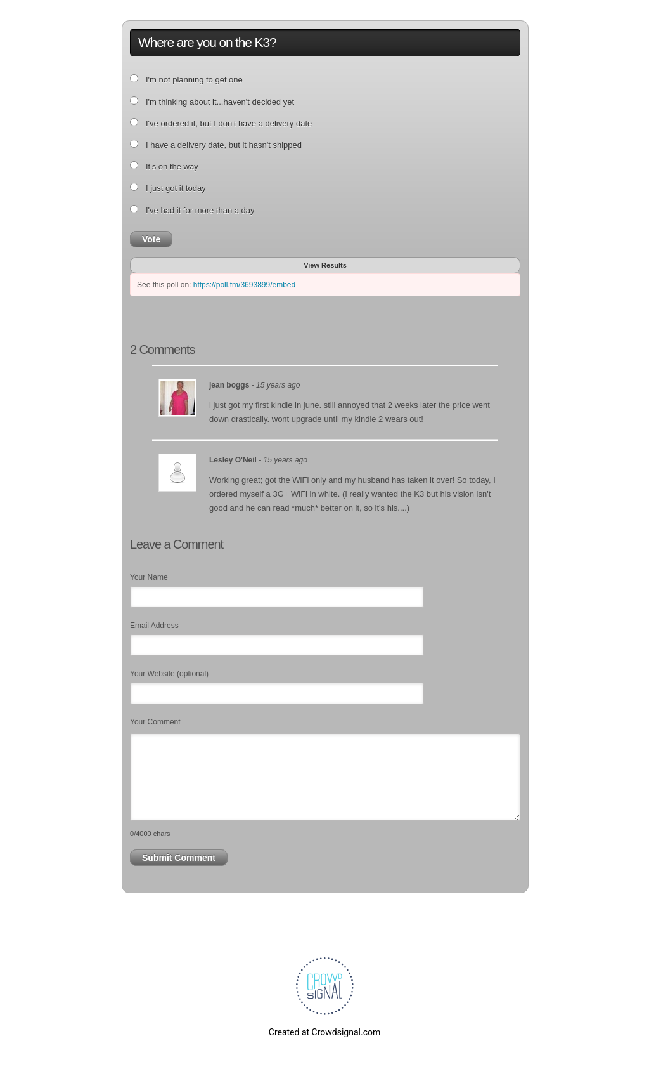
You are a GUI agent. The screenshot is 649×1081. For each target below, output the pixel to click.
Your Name (149, 577)
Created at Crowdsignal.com (324, 1032)
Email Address (154, 625)
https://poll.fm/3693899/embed (244, 284)
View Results (325, 265)
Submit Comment (178, 858)
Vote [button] (151, 239)
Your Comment (155, 721)
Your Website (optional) (169, 673)
